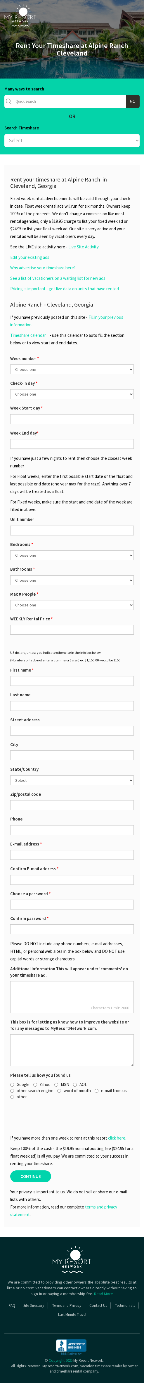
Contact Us (98, 1305)
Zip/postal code (25, 794)
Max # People (24, 594)
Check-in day (24, 383)
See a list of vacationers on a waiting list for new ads (57, 278)
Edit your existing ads (29, 257)
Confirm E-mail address (34, 868)
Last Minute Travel (72, 1314)
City (14, 744)
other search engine (31, 1090)
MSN (61, 1084)
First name (22, 670)
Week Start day (26, 408)
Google (20, 1084)
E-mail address (26, 844)
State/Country (24, 769)
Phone (16, 819)
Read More (103, 1293)
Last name (20, 694)
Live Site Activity (83, 247)
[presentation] (42, 1117)
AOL (80, 1084)
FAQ (12, 1305)
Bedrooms (21, 544)
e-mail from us (111, 1090)
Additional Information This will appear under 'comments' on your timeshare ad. (69, 972)
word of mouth (74, 1090)
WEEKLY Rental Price (31, 619)
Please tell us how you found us (40, 1075)
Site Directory (33, 1305)
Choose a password (30, 893)
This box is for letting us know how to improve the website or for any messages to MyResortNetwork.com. (69, 1025)
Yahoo (42, 1084)
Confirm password (29, 918)
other (18, 1096)
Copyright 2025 (60, 1360)
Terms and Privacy (66, 1305)
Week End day (24, 433)
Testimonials (125, 1305)
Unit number (22, 519)
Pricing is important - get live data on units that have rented (64, 288)
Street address (25, 719)
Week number (24, 358)
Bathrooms (22, 569)
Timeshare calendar (28, 335)
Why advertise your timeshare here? (43, 267)
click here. (117, 1138)
